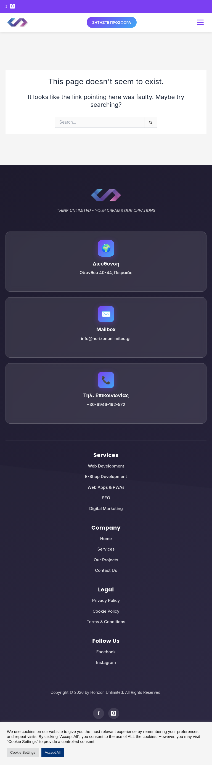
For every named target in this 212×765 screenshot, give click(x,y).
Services (106, 549)
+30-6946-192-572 (106, 404)
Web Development (106, 466)
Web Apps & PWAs (106, 487)
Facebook (106, 651)
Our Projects (106, 559)
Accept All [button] (52, 752)
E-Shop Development (106, 476)
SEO (106, 497)
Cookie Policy (105, 611)
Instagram (106, 662)
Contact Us (106, 570)
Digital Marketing (106, 508)
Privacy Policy (106, 600)
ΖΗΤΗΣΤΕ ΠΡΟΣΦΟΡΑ (111, 22)
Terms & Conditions (106, 621)
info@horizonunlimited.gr (106, 338)
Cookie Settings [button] (22, 752)
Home (106, 538)
